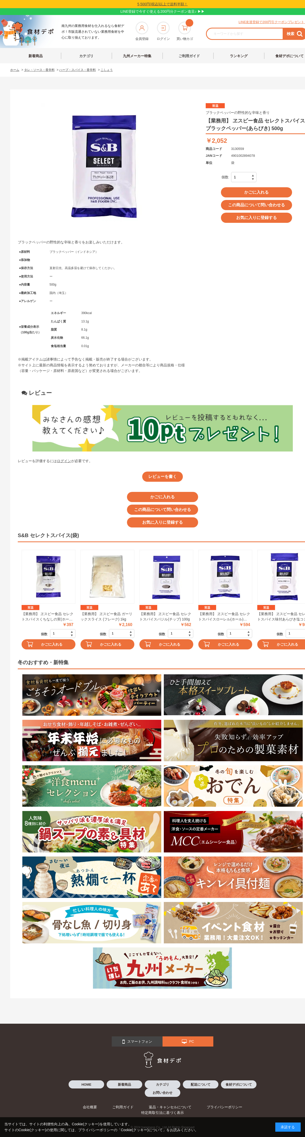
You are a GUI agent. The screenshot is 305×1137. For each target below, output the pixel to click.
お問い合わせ (162, 1093)
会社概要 (90, 1107)
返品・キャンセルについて (170, 1107)
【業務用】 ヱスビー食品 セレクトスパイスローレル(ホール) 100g (224, 617)
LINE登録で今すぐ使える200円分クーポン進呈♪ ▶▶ (162, 11)
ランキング (239, 56)
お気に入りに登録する (256, 217)
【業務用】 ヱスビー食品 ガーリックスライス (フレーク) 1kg (106, 616)
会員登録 (142, 31)
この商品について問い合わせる (256, 205)
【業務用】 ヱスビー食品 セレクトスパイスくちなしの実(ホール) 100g (48, 617)
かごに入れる (256, 192)
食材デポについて (239, 1084)
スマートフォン (137, 1042)
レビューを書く (162, 476)
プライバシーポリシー (224, 1107)
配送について (201, 1084)
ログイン (163, 31)
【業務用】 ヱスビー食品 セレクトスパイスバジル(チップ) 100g (165, 616)
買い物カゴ (184, 31)
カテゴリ (86, 56)
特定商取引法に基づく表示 (162, 1113)
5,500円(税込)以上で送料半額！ (162, 4)
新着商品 (35, 56)
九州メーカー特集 (137, 56)
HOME (86, 1084)
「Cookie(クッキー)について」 (141, 1130)
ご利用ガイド (189, 56)
